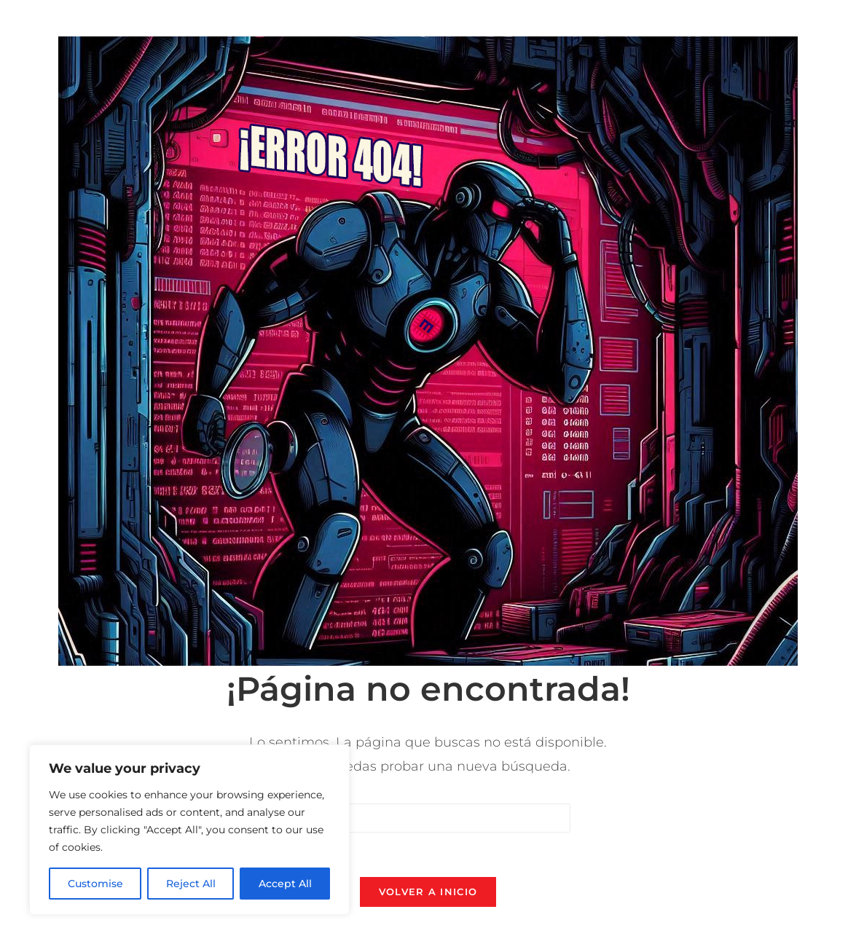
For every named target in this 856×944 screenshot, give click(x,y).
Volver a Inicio (428, 891)
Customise (95, 883)
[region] (189, 829)
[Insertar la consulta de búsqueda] (428, 818)
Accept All (285, 883)
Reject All (191, 883)
